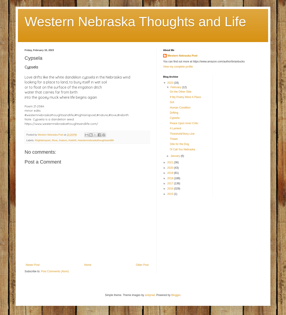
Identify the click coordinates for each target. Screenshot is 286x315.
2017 (170, 183)
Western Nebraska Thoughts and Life (135, 21)
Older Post (142, 264)
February (176, 87)
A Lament (175, 128)
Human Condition (180, 107)
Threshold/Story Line (182, 133)
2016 (170, 188)
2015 (170, 194)
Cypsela (174, 117)
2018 (170, 178)
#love (54, 140)
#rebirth (72, 140)
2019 (170, 173)
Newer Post (33, 264)
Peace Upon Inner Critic (184, 123)
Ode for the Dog (179, 144)
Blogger (175, 295)
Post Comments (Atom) (55, 271)
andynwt (150, 295)
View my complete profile (178, 66)
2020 (170, 167)
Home (87, 264)
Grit (172, 102)
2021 (170, 162)
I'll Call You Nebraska (182, 149)
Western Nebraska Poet (183, 55)
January (175, 156)
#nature (63, 140)
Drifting (174, 112)
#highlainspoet (42, 140)
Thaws (174, 138)
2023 (170, 82)
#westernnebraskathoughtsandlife (96, 140)
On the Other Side (180, 91)
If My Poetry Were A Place (185, 97)
